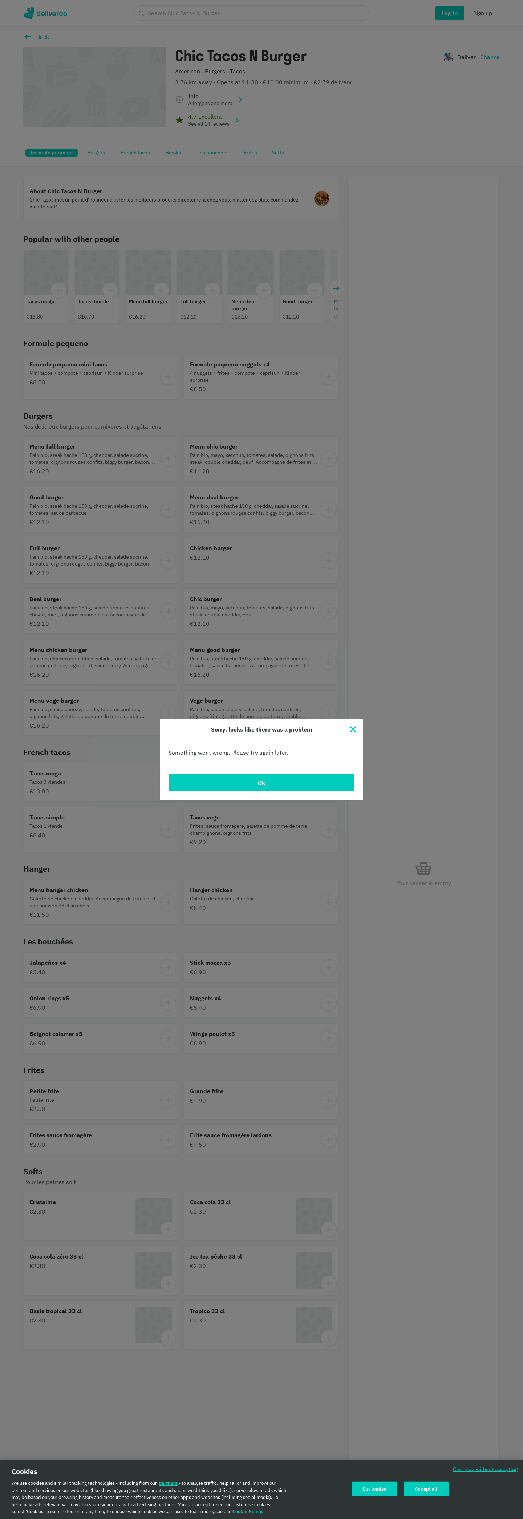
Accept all (426, 1491)
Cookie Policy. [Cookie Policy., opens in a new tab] (247, 1514)
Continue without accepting (485, 1471)
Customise (374, 1491)
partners (168, 1485)
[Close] (353, 729)
